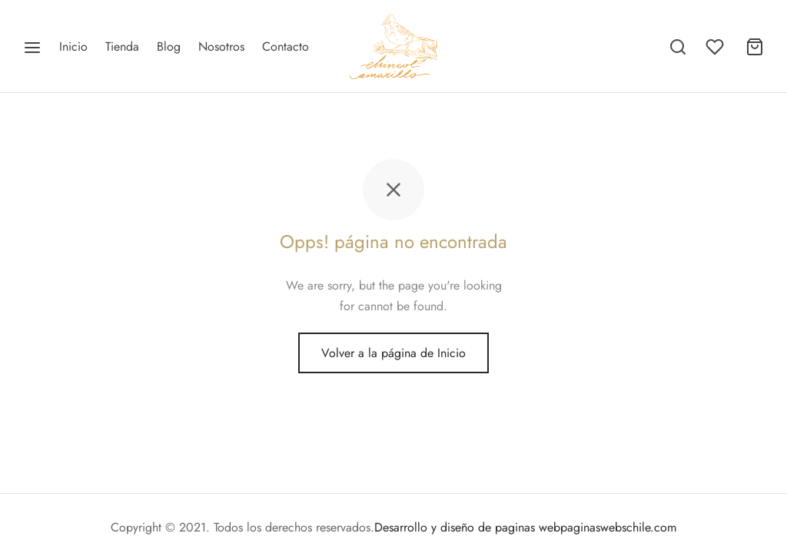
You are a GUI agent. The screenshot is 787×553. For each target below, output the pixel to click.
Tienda (122, 46)
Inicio (73, 46)
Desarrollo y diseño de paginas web (467, 527)
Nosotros (221, 46)
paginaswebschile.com (618, 527)
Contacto (285, 46)
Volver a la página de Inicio (393, 353)
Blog (169, 46)
